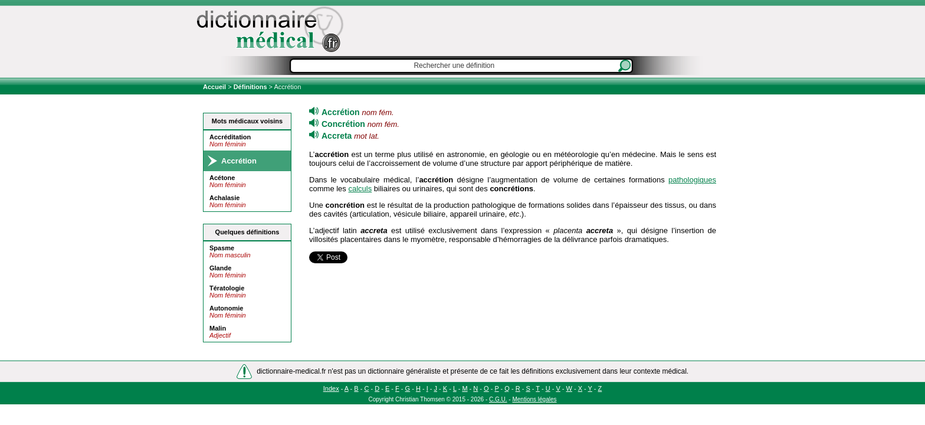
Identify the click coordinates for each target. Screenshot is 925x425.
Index (331, 388)
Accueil (215, 86)
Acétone (222, 177)
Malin (217, 328)
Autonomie (226, 308)
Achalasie (224, 197)
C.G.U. (498, 399)
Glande (220, 268)
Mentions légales (534, 399)
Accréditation (230, 136)
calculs (360, 188)
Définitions (250, 86)
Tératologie (226, 288)
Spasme (221, 247)
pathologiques (692, 179)
